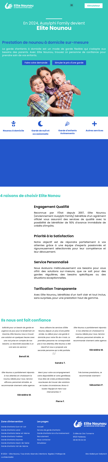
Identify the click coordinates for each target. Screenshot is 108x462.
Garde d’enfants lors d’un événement (53, 433)
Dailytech (103, 454)
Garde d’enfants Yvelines (11, 436)
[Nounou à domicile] (13, 123)
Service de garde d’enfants (48, 430)
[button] (71, 5)
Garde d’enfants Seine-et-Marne (15, 433)
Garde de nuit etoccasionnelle (40, 132)
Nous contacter (44, 439)
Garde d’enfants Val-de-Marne (14, 446)
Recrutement (43, 436)
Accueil (40, 426)
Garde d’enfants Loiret (10, 430)
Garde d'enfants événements (67, 132)
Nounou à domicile (13, 130)
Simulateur (41, 443)
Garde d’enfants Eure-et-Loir (13, 426)
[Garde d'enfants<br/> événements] (67, 123)
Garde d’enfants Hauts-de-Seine (15, 443)
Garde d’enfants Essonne (12, 439)
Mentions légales (46, 454)
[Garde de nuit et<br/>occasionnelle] (40, 123)
